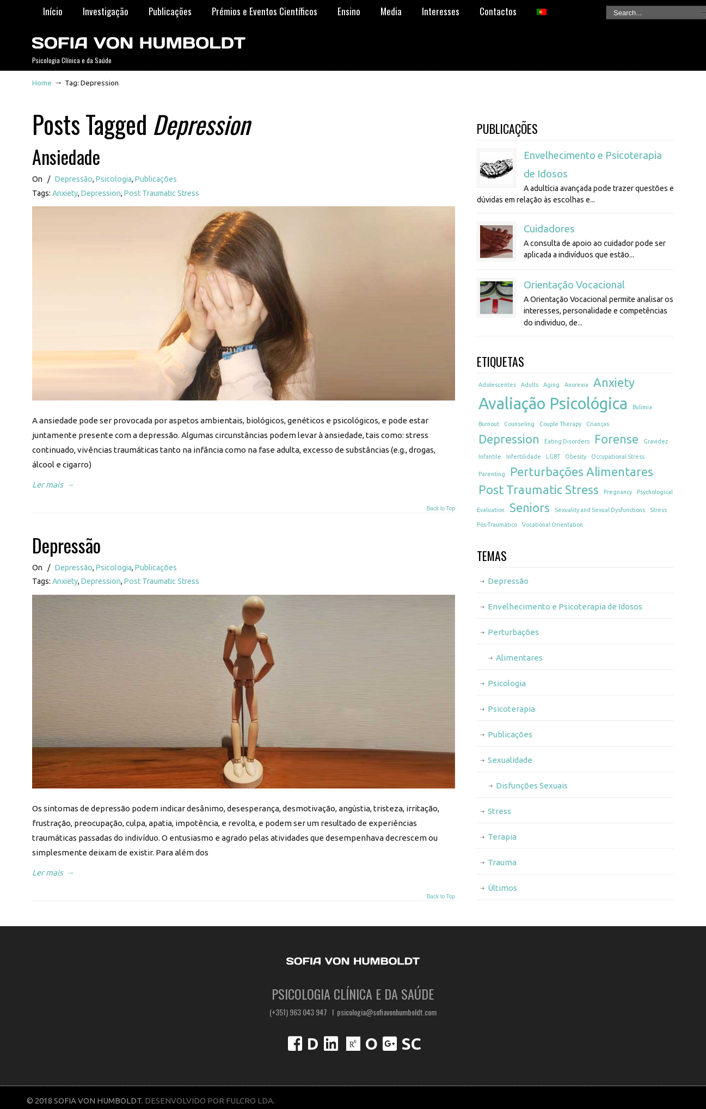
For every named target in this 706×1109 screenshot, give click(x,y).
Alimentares (519, 657)
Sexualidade (510, 760)
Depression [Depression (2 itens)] (508, 439)
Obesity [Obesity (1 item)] (575, 456)
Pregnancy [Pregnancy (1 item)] (618, 492)
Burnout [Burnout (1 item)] (488, 424)
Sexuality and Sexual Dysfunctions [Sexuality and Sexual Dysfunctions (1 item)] (600, 510)
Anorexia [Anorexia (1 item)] (576, 384)
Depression (101, 193)
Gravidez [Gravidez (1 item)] (655, 441)
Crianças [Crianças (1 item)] (597, 424)
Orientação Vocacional (574, 285)
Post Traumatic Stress (161, 193)
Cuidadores (549, 229)
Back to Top (441, 509)
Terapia (502, 836)
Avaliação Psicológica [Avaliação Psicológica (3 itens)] (553, 403)
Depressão (74, 179)
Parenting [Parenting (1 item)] (491, 474)
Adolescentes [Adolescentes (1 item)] (497, 384)
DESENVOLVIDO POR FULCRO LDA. (210, 1100)
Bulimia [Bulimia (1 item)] (642, 407)
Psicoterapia (511, 708)
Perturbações (513, 632)
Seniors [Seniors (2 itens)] (529, 507)
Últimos (502, 887)
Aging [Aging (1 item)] (551, 384)
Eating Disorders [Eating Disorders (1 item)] (567, 441)
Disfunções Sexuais (532, 785)
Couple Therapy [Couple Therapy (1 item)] (560, 424)
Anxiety (65, 193)
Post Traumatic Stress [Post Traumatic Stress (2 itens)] (538, 489)
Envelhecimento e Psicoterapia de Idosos (565, 606)
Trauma (502, 862)
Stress (499, 811)
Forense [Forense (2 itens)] (616, 439)
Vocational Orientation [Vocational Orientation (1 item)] (552, 524)
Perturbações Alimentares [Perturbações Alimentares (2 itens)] (581, 471)
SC (411, 1043)
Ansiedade (66, 156)
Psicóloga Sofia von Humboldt (138, 38)
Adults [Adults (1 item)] (529, 384)
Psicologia (114, 179)
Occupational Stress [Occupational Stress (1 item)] (617, 456)
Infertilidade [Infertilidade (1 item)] (523, 456)
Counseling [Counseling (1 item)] (519, 424)
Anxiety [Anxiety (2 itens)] (614, 382)
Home (42, 82)
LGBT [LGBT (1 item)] (553, 456)
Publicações (156, 179)
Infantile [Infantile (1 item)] (489, 456)
